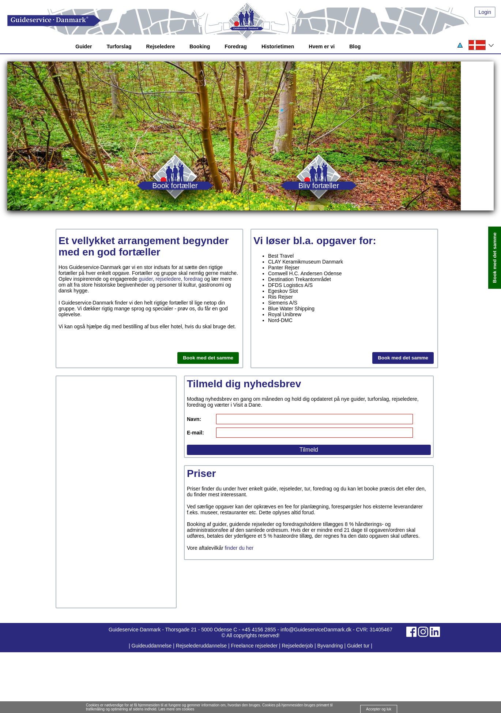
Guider (83, 46)
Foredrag (236, 46)
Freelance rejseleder (254, 646)
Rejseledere (160, 46)
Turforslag (118, 46)
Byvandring (330, 646)
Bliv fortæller (318, 185)
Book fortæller (175, 185)
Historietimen (277, 46)
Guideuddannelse (152, 646)
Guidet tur (358, 646)
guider (146, 279)
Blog (355, 46)
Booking (199, 46)
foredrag (193, 279)
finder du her (239, 548)
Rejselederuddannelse (202, 646)
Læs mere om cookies (176, 709)
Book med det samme (208, 358)
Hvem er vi (322, 46)
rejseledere (168, 279)
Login (485, 12)
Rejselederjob (297, 646)
